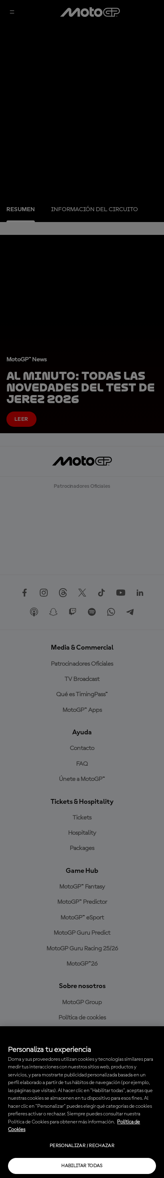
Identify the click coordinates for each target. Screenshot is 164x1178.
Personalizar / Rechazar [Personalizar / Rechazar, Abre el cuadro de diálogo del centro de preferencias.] (82, 1145)
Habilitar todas (81, 1166)
